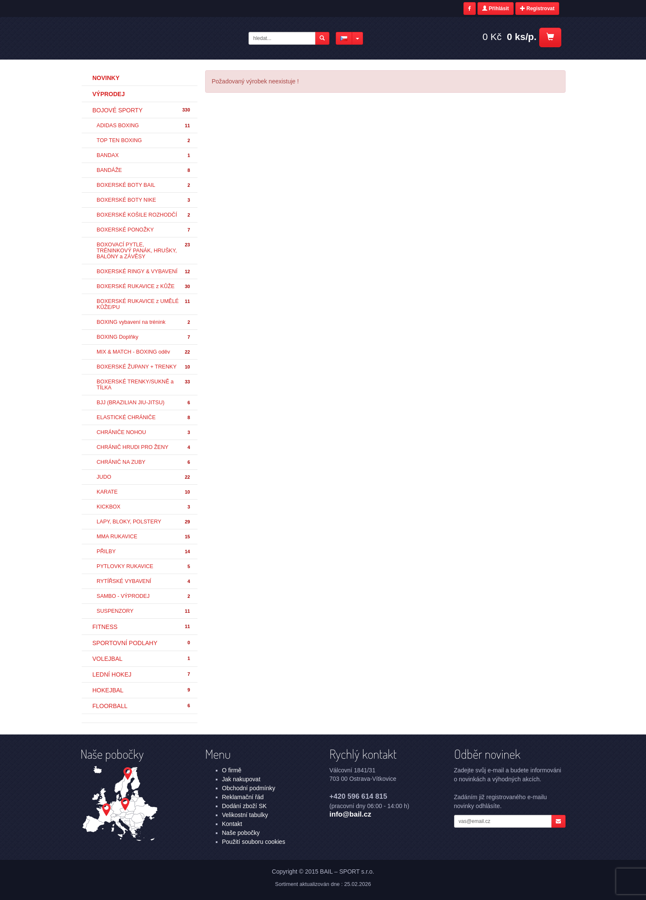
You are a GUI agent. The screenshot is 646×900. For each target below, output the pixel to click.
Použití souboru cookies (254, 841)
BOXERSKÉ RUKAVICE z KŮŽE (144, 286)
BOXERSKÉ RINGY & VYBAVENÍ (144, 272)
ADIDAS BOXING (144, 126)
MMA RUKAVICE (144, 537)
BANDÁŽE (144, 170)
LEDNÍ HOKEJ (141, 674)
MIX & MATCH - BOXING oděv (144, 352)
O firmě (232, 770)
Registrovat (537, 8)
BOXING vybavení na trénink (144, 322)
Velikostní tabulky (245, 814)
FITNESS (141, 626)
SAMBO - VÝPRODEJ (144, 596)
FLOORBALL (141, 706)
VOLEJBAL (141, 658)
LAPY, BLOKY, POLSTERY (144, 522)
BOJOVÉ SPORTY (141, 110)
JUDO (144, 477)
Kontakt (232, 823)
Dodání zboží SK (244, 806)
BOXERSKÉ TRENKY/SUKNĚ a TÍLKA (144, 385)
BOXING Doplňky (144, 337)
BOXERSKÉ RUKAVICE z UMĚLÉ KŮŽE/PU (144, 304)
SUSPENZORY (144, 611)
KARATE (144, 492)
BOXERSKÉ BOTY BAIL (144, 185)
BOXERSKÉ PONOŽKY (144, 230)
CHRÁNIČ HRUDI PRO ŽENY (144, 447)
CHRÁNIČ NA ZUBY (144, 462)
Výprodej (108, 94)
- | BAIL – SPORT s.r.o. (149, 38)
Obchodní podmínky (248, 788)
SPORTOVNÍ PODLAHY (141, 643)
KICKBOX (144, 507)
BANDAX (144, 155)
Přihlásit (495, 8)
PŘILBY (144, 552)
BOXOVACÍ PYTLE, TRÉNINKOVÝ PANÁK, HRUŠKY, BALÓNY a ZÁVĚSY (144, 251)
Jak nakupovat (241, 779)
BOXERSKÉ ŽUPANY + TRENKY (144, 367)
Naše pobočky (241, 832)
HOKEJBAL (141, 690)
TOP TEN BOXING (144, 140)
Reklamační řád (243, 797)
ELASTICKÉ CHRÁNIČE (144, 417)
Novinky (106, 77)
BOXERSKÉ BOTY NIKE (144, 200)
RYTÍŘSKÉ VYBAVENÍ (144, 581)
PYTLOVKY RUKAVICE (144, 566)
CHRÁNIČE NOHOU (144, 432)
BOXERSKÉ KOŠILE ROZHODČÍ (144, 215)
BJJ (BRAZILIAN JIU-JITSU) (144, 403)
